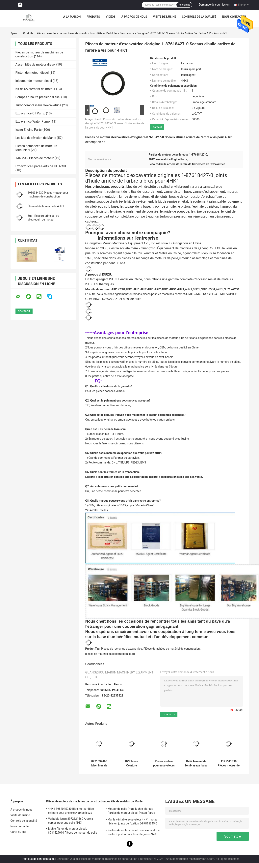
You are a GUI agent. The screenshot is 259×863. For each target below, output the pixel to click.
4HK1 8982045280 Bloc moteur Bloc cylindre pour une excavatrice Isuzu (71, 810)
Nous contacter (234, 16)
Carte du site (18, 831)
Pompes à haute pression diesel (38, 97)
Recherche (184, 4)
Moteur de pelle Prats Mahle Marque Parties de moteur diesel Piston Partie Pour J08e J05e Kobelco (131, 811)
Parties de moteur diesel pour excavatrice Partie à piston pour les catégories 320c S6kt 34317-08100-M (134, 833)
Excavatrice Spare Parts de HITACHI (40, 166)
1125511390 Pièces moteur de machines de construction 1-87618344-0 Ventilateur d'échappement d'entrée (229, 763)
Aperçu (15, 33)
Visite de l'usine (164, 16)
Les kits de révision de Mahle (35, 138)
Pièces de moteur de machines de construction (65, 33)
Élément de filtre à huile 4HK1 (46, 206)
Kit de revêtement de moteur (35, 89)
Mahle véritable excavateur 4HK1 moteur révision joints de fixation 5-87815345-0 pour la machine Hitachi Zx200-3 (133, 822)
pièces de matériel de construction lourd (110, 653)
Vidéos (111, 16)
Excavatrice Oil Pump (30, 113)
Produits (93, 16)
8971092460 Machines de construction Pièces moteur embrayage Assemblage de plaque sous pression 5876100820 (99, 763)
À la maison (72, 16)
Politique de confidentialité (38, 858)
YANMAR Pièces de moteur (34, 158)
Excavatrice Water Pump (32, 121)
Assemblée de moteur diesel (35, 64)
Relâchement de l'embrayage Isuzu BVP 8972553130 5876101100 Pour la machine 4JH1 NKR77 (196, 763)
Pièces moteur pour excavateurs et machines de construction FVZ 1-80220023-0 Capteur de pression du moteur (164, 763)
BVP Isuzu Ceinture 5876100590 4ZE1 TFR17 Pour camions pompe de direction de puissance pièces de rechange (131, 763)
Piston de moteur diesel (32, 72)
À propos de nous (134, 16)
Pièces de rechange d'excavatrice (121, 648)
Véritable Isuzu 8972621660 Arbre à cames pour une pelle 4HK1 (70, 820)
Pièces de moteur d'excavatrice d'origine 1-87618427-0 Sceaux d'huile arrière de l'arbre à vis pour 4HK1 (114, 123)
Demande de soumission (214, 4)
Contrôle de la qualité (199, 16)
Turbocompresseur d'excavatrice (38, 105)
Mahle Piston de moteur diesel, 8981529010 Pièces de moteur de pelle (72, 830)
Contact (157, 127)
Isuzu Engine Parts (28, 130)
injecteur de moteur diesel (33, 81)
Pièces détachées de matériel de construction (171, 648)
